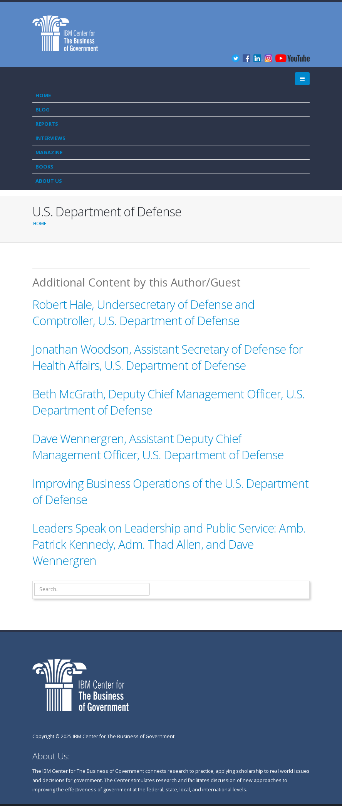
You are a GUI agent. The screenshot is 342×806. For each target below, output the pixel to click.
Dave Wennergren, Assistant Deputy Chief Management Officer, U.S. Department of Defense (157, 446)
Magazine (48, 152)
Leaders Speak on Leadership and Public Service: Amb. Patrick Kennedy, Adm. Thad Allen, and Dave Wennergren (168, 544)
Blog (42, 109)
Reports (46, 123)
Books (44, 166)
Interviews (50, 138)
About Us (48, 180)
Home (43, 95)
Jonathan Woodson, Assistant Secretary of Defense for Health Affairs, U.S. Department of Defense (167, 357)
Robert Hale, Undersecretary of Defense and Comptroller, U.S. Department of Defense (143, 312)
